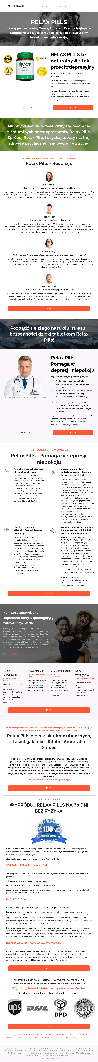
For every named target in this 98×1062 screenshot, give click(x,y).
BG (20, 1037)
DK (8, 1037)
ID (10, 1037)
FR (32, 1035)
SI (45, 1037)
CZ (60, 1035)
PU (70, 1037)
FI (13, 1037)
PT (38, 1035)
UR (57, 1037)
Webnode (55, 1058)
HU (77, 1035)
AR (70, 1035)
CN (47, 1035)
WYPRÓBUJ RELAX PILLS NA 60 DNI (26, 865)
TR (57, 1035)
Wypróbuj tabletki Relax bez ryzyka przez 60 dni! (49, 988)
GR (80, 1035)
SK (87, 1035)
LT (32, 1037)
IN (54, 1037)
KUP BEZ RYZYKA (16, 899)
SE (73, 1035)
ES (29, 1035)
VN (67, 1035)
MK (64, 1037)
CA (42, 1037)
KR (63, 1035)
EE (48, 1037)
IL (26, 1037)
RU (25, 1035)
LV (51, 1037)
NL (53, 1035)
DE (22, 1035)
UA (23, 1037)
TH (16, 1037)
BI (60, 1037)
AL (67, 1037)
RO (84, 1035)
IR (44, 1035)
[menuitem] (41, 6)
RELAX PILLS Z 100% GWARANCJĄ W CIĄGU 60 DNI (35, 942)
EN (19, 1035)
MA (74, 1037)
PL (50, 1035)
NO (29, 1037)
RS (39, 1037)
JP (35, 1035)
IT (41, 1035)
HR (36, 1037)
